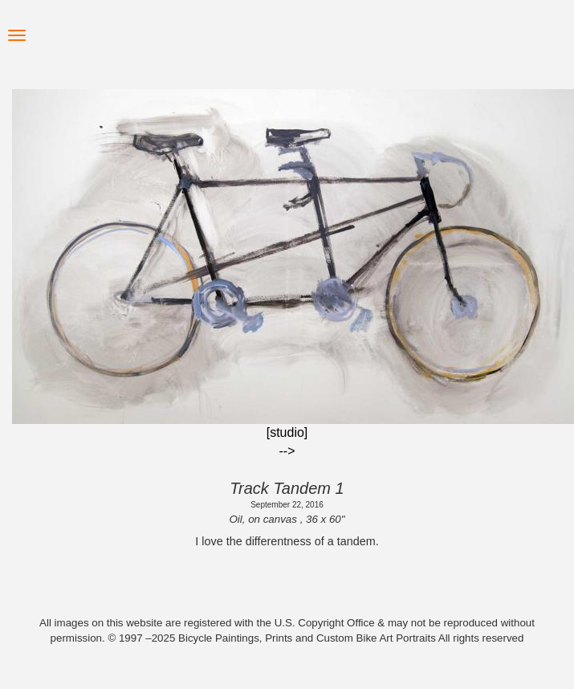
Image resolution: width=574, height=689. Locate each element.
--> (287, 451)
